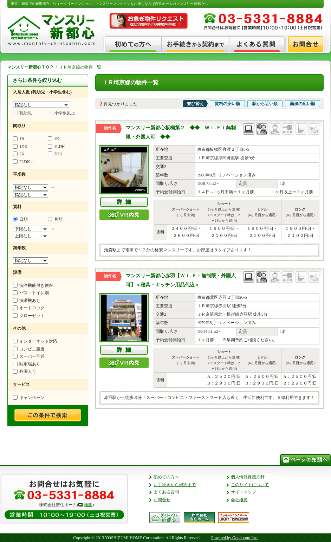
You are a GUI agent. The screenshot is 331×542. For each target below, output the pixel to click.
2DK (55, 153)
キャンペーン (29, 397)
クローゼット (29, 315)
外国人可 (24, 371)
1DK (20, 146)
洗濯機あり (26, 300)
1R (18, 138)
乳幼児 (22, 113)
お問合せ (162, 499)
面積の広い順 (302, 103)
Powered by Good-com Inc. (234, 537)
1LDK (56, 146)
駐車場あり (26, 364)
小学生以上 (61, 113)
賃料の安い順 (227, 103)
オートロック (29, 307)
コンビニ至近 (29, 349)
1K (53, 138)
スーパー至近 (29, 356)
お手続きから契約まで (175, 484)
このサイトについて (250, 484)
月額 (55, 219)
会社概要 (239, 499)
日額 (20, 219)
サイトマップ (243, 492)
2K (19, 153)
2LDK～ (23, 161)
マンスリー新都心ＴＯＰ (30, 67)
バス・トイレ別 (31, 292)
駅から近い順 (265, 103)
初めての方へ (166, 477)
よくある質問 (166, 492)
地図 (88, 504)
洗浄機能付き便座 (33, 285)
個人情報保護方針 (248, 477)
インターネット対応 (35, 341)
